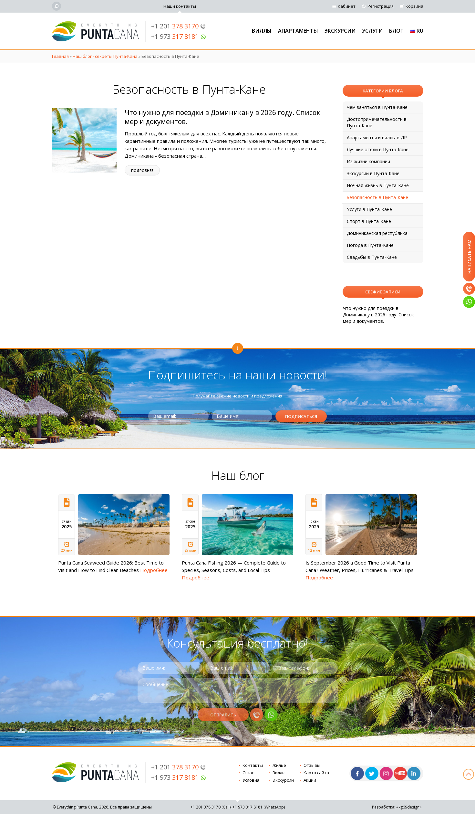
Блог (396, 30)
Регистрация (380, 6)
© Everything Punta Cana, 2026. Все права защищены (102, 807)
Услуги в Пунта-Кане (369, 209)
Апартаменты (298, 30)
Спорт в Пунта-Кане (369, 221)
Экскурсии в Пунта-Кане (373, 173)
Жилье (279, 765)
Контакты (253, 765)
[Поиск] (56, 6)
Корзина (414, 6)
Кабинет (347, 6)
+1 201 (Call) (211, 807)
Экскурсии (340, 30)
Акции (310, 780)
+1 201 (178, 26)
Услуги (372, 30)
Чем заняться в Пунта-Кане (377, 107)
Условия (251, 780)
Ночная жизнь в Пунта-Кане (378, 185)
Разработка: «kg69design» (396, 807)
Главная (60, 56)
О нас (248, 773)
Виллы (262, 30)
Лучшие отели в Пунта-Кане (377, 149)
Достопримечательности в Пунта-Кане (377, 122)
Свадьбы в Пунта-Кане (372, 257)
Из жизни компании (368, 161)
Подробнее (142, 170)
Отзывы (312, 765)
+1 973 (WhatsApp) (258, 807)
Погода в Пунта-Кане (370, 245)
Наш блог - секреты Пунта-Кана (105, 56)
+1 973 (178, 36)
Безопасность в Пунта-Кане (377, 197)
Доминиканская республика (377, 233)
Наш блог (237, 475)
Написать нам (469, 256)
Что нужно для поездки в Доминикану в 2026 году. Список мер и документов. (378, 314)
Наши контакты (179, 6)
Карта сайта (316, 773)
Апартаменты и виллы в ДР (377, 137)
